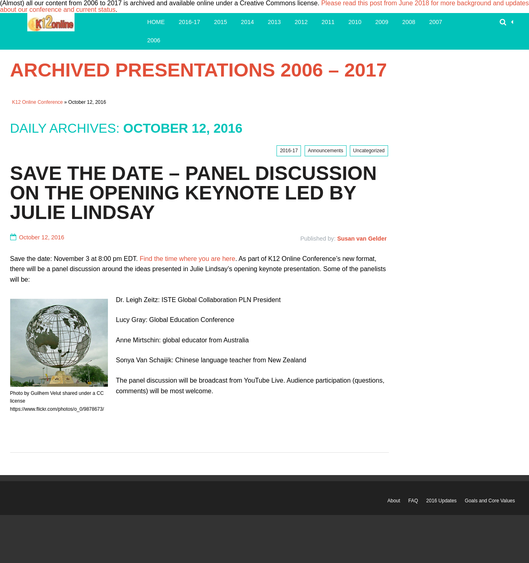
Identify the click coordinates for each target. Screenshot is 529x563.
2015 (220, 22)
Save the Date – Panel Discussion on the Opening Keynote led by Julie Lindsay (193, 192)
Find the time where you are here (187, 258)
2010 (355, 22)
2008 (408, 22)
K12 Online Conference (37, 102)
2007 (435, 22)
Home (156, 22)
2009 (382, 22)
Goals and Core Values (490, 501)
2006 (153, 40)
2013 (274, 22)
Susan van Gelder (362, 238)
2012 (301, 22)
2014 (247, 22)
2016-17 (189, 22)
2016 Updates (441, 501)
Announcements (325, 150)
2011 (328, 22)
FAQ (413, 501)
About (393, 501)
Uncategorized (368, 150)
